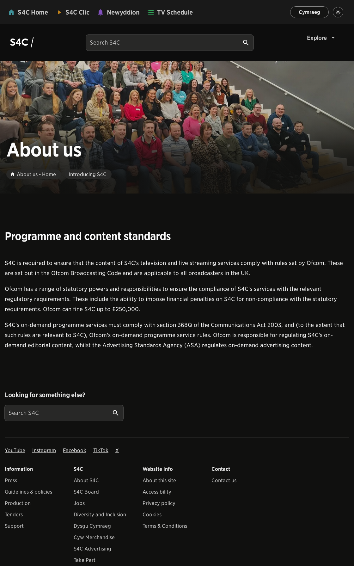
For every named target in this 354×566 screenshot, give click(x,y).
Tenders (14, 515)
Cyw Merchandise (94, 537)
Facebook (74, 450)
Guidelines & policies (28, 492)
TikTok (100, 450)
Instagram (44, 450)
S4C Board (86, 492)
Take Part (84, 560)
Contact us (223, 480)
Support (14, 526)
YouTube (15, 450)
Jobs (79, 503)
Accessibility (157, 492)
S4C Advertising (92, 549)
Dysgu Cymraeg (92, 526)
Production (18, 503)
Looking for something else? (45, 395)
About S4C (86, 480)
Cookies (152, 515)
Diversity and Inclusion (100, 515)
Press (11, 480)
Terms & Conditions (165, 526)
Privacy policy (159, 503)
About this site (159, 480)
